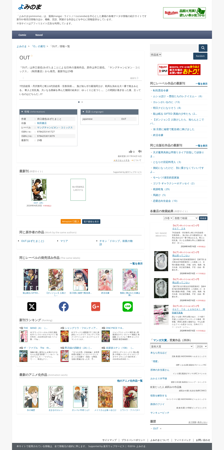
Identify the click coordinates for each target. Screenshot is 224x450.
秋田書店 (42, 123)
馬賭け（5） (160, 195)
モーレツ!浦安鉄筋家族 (166, 177)
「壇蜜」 (155, 361)
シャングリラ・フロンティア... (81, 328)
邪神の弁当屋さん (159, 369)
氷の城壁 (31, 410)
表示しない (202, 422)
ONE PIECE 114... (115, 328)
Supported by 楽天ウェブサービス (127, 172)
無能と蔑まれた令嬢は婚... (130, 293)
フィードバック (182, 440)
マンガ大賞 (160, 340)
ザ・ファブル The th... (37, 347)
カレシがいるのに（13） (167, 102)
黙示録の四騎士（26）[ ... (78, 347)
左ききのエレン (56, 410)
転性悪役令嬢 (160, 90)
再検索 (203, 218)
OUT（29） (39, 202)
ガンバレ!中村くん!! (80, 410)
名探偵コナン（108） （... (120, 347)
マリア (64, 241)
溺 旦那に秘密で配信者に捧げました (173, 129)
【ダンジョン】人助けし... (56, 293)
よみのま (141, 446)
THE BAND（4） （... (35, 328)
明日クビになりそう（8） (167, 108)
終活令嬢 (105, 292)
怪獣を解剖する (158, 395)
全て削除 (192, 422)
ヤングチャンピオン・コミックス (55, 127)
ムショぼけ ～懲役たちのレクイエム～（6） (178, 96)
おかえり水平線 (158, 378)
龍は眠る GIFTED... (31, 292)
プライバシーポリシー (133, 440)
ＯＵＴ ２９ (178, 228)
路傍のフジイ (157, 404)
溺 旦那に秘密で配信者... (81, 292)
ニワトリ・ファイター (130, 410)
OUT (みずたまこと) (32, 241)
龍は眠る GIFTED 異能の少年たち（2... (175, 113)
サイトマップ (109, 440)
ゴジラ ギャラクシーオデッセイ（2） (174, 183)
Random (200, 56)
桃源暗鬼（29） (162, 189)
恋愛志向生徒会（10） (166, 200)
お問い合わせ (203, 440)
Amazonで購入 (70, 221)
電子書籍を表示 (91, 221)
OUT (155, 428)
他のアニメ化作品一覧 (130, 380)
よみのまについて (159, 440)
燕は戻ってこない (181, 255)
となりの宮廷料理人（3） (167, 162)
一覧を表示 (136, 263)
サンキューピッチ (159, 412)
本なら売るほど (158, 352)
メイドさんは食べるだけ (105, 410)
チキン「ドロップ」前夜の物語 (116, 242)
